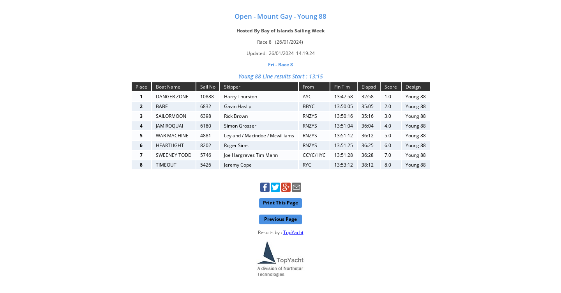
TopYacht (293, 232)
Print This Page (280, 202)
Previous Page (280, 219)
